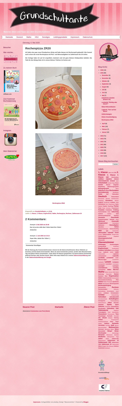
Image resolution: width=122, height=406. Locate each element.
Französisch (115, 208)
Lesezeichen (101, 269)
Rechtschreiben (102, 289)
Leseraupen (116, 264)
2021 (102, 144)
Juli (103, 89)
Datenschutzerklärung (81, 255)
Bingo (107, 190)
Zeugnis (104, 346)
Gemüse (116, 215)
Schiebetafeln (115, 293)
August (104, 87)
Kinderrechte (115, 234)
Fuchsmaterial (102, 211)
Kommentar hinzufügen (33, 245)
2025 (102, 73)
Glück (117, 219)
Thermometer (111, 314)
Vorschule (101, 325)
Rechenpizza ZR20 (58, 203)
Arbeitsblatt (102, 183)
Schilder (101, 295)
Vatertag (116, 318)
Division (108, 198)
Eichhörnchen (115, 198)
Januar (104, 132)
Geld (117, 213)
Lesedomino (115, 259)
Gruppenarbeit (102, 223)
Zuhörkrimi (101, 348)
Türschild (116, 316)
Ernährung (107, 202)
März (103, 126)
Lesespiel (101, 266)
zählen (107, 338)
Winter (116, 331)
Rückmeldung (101, 291)
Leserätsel (109, 264)
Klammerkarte (102, 236)
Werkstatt (101, 329)
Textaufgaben (102, 312)
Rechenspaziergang (104, 285)
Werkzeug (107, 329)
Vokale (100, 323)
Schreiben (102, 297)
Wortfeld (116, 334)
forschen (108, 208)
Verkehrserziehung (103, 321)
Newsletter (109, 274)
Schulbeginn (114, 299)
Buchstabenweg (103, 192)
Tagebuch (116, 310)
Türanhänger (102, 316)
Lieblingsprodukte (60, 37)
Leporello (116, 256)
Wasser (117, 325)
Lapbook (105, 252)
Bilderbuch (101, 190)
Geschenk (115, 217)
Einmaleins (109, 200)
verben (100, 319)
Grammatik (115, 221)
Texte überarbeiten (113, 312)
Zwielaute (107, 348)
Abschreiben (115, 177)
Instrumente (116, 230)
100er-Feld (111, 172)
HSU (37, 37)
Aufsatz (110, 183)
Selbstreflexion (102, 302)
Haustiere (101, 227)
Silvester (116, 302)
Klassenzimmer (106, 242)
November (105, 78)
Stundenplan (102, 308)
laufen (111, 252)
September (105, 84)
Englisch (100, 202)
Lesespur (116, 266)
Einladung (100, 200)
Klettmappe (102, 244)
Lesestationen (102, 268)
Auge (113, 183)
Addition (101, 179)
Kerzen (100, 234)
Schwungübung (115, 300)
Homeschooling (114, 228)
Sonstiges (46, 37)
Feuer (103, 208)
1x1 (115, 172)
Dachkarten (116, 192)
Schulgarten (101, 300)
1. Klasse (33, 213)
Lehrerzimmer (102, 256)
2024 (102, 136)
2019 (102, 150)
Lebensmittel (101, 254)
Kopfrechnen (47, 213)
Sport (117, 304)
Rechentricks (102, 287)
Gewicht (112, 219)
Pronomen (109, 281)
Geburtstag (115, 211)
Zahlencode (115, 338)
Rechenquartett (114, 283)
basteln (100, 184)
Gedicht (100, 213)
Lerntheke (101, 257)
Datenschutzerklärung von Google (40, 257)
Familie (105, 206)
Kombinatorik (102, 246)
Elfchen (117, 200)
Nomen (116, 274)
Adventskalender (103, 181)
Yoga (117, 336)
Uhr (99, 318)
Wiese (117, 329)
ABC (107, 177)
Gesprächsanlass (103, 219)
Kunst (117, 250)
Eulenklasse (101, 204)
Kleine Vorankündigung (109, 117)
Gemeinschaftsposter (104, 215)
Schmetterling (115, 295)
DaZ (107, 194)
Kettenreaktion (107, 234)
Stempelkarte (115, 306)
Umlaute (110, 317)
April (103, 123)
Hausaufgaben (114, 225)
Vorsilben (107, 325)
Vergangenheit (115, 319)
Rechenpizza (61, 213)
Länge (99, 252)
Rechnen (68, 213)
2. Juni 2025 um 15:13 (43, 236)
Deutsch (19, 37)
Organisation (114, 276)
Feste (99, 208)
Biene (117, 188)
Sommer (101, 304)
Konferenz (116, 246)
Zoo (108, 346)
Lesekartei (101, 262)
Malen (109, 269)
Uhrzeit (104, 318)
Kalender (110, 232)
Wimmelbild (101, 331)
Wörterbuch (110, 334)
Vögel (117, 321)
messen (111, 272)
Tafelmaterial (103, 310)
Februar (104, 129)
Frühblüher (109, 210)
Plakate (100, 281)
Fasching (110, 206)
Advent (116, 179)
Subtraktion (110, 308)
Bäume (108, 184)
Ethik (117, 202)
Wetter (112, 329)
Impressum (75, 37)
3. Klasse (111, 175)
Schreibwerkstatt (102, 299)
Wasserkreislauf (102, 327)
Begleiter (116, 184)
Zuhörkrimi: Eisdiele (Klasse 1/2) (108, 98)
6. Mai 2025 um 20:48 (42, 224)
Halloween (101, 225)
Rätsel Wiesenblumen (108, 107)
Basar (117, 183)
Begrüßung (101, 186)
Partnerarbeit (115, 278)
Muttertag (101, 274)
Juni (103, 92)
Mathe (28, 37)
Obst (106, 276)
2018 (102, 153)
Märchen (116, 269)
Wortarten (101, 335)
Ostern (100, 278)
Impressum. (37, 402)
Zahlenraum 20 (77, 213)
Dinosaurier (101, 198)
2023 (102, 138)
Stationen (101, 306)
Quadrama (116, 281)
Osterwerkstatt (107, 278)
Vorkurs (106, 323)
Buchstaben (114, 190)
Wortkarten (101, 336)
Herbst (116, 227)
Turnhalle (109, 316)
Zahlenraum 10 (113, 340)
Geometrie (101, 217)
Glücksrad (101, 221)
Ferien (116, 206)
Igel (107, 230)
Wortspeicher (110, 336)
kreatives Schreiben (104, 250)
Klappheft (116, 236)
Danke (100, 194)
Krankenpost (115, 248)
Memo (106, 272)
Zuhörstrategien (107, 114)
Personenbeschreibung (105, 280)
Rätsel (100, 283)
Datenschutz (87, 37)
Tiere (117, 314)
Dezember (105, 75)
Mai (103, 95)
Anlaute (112, 181)
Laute (117, 252)
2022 (102, 141)
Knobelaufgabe (114, 244)
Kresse (113, 250)
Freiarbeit (101, 210)
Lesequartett (101, 264)
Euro (107, 204)
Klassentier (101, 240)
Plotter (105, 281)
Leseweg (116, 268)
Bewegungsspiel (103, 188)
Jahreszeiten (102, 232)
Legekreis (116, 254)
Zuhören (116, 346)
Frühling (116, 210)
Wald (112, 325)
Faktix (117, 204)
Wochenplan (102, 333)
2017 (102, 156)
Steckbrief (107, 306)
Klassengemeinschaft (105, 238)
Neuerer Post (28, 307)
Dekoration (115, 194)
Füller (108, 211)
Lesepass (116, 262)
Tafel (117, 308)
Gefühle (109, 213)
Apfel (117, 180)
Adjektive (109, 179)
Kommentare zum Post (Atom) (40, 311)
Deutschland (115, 196)
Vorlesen (115, 323)
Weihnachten (114, 327)
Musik (117, 272)
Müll (114, 272)
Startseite (9, 37)
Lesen (108, 262)
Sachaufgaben (110, 291)
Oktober (104, 81)
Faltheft (100, 206)
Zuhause (111, 346)
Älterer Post (89, 307)
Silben (110, 302)
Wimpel (109, 331)
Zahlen (100, 338)
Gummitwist (116, 223)
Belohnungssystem (113, 186)
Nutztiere (100, 276)
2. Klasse (40, 213)
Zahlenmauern (102, 340)
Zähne (100, 346)
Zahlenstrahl (115, 344)
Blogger (85, 402)
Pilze (117, 280)
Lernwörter (110, 257)
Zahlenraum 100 (104, 342)
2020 (102, 147)
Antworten (33, 230)
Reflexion (116, 289)
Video (111, 321)
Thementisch (102, 314)
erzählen (112, 202)
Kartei (117, 232)
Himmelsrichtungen (103, 228)
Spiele (109, 304)
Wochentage (115, 333)
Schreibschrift (114, 297)
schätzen (106, 293)
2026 (102, 70)
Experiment (112, 204)
